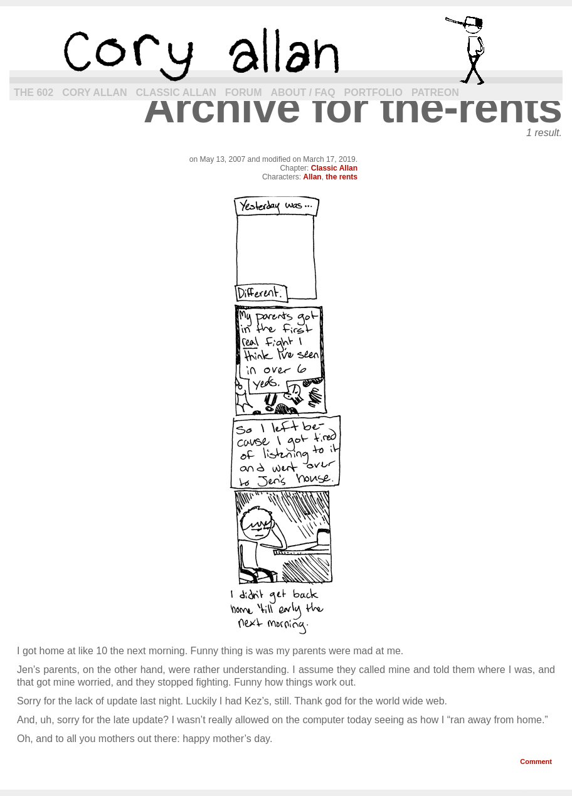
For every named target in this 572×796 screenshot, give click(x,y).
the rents (342, 176)
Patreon (435, 92)
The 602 (33, 92)
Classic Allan (176, 92)
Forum (243, 92)
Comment (536, 761)
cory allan (286, 50)
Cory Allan (94, 92)
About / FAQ (303, 92)
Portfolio (373, 92)
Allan (312, 176)
